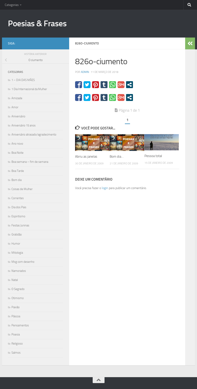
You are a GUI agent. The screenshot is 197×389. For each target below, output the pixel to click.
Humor (15, 243)
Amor (14, 107)
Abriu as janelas (86, 156)
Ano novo (17, 143)
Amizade (16, 98)
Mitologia (17, 252)
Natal (14, 280)
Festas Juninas (20, 225)
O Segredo (18, 289)
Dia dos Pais (18, 207)
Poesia (15, 334)
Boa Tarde (17, 171)
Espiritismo (18, 216)
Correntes (17, 198)
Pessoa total (153, 156)
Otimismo (17, 298)
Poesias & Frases (37, 23)
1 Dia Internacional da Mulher (29, 89)
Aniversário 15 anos (23, 125)
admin (85, 72)
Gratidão (16, 234)
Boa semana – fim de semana (29, 162)
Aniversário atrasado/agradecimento (33, 134)
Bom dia (16, 180)
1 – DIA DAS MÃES (23, 80)
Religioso (17, 343)
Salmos (16, 352)
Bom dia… (116, 156)
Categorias (12, 5)
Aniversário (18, 116)
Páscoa (15, 316)
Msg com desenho (22, 262)
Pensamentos (20, 325)
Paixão (15, 307)
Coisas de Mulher (22, 189)
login (105, 188)
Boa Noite (17, 152)
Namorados (18, 271)
